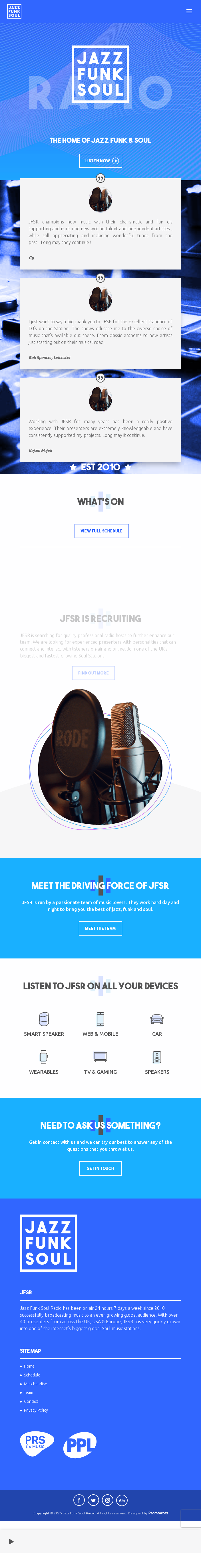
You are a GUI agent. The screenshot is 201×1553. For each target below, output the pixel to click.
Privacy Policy (36, 1410)
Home (29, 1366)
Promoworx (158, 1513)
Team (28, 1392)
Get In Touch (100, 1168)
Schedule (32, 1375)
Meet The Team (100, 928)
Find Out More (93, 673)
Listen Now (97, 160)
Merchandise (35, 1384)
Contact (31, 1401)
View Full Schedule (102, 531)
